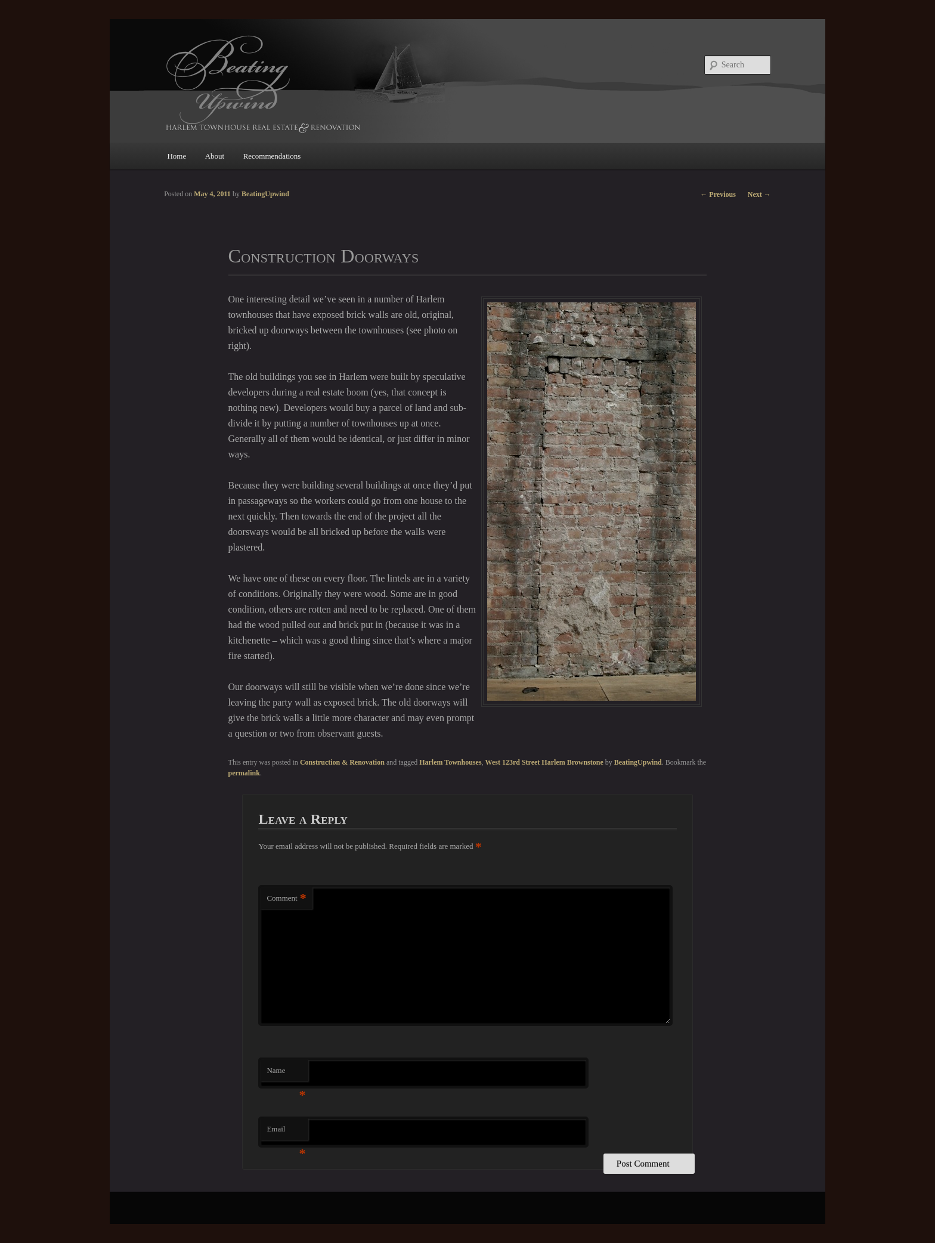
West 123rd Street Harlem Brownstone (544, 762)
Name (286, 1074)
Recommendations (272, 155)
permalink (244, 773)
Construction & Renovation (342, 762)
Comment (286, 898)
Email (286, 1132)
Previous (717, 194)
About (215, 155)
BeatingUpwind (638, 762)
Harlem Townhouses (450, 762)
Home (176, 155)
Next (759, 194)
